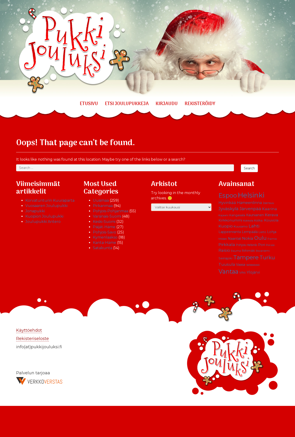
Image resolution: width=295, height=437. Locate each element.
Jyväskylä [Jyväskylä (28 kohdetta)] (228, 208)
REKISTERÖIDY (200, 104)
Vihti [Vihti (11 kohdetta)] (242, 272)
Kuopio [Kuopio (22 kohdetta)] (225, 226)
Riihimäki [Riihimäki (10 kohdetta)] (248, 250)
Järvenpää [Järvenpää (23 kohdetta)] (250, 208)
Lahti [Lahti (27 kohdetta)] (254, 226)
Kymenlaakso (105, 237)
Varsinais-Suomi (107, 216)
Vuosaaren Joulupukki (46, 206)
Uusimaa (101, 200)
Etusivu (89, 104)
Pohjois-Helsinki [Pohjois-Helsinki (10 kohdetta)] (246, 245)
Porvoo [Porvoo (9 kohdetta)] (270, 245)
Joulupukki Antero (43, 221)
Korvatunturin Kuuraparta (49, 200)
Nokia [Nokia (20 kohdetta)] (247, 238)
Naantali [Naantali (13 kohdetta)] (234, 238)
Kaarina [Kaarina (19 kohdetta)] (269, 209)
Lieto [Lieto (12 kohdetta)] (262, 232)
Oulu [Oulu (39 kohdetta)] (260, 238)
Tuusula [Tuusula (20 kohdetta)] (226, 264)
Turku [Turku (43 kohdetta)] (267, 257)
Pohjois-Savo (104, 232)
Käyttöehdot (29, 330)
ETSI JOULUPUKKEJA (127, 104)
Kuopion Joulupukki (44, 216)
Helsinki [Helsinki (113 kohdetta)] (251, 195)
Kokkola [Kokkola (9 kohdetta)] (248, 220)
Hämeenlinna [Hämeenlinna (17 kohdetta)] (249, 203)
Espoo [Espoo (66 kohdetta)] (227, 195)
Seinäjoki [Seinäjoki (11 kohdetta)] (225, 258)
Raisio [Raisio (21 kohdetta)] (224, 250)
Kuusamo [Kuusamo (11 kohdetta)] (241, 226)
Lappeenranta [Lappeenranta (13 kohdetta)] (229, 232)
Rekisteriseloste (32, 338)
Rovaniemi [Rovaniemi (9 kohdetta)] (263, 250)
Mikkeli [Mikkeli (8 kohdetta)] (222, 238)
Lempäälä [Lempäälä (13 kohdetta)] (250, 232)
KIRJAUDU (167, 104)
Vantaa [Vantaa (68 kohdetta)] (228, 271)
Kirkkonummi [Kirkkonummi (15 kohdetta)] (230, 220)
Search (249, 168)
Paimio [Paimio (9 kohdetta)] (272, 238)
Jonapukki (35, 211)
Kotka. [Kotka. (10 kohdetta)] (258, 220)
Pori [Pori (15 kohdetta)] (261, 245)
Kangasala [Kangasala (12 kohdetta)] (237, 215)
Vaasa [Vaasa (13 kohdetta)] (240, 265)
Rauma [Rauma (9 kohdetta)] (236, 250)
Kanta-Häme (104, 242)
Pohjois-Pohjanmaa (110, 211)
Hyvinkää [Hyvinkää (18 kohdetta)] (227, 202)
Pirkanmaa (103, 206)
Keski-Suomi (104, 221)
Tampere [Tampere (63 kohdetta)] (246, 257)
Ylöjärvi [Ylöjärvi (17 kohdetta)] (253, 272)
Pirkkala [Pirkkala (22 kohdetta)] (226, 244)
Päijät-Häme (104, 227)
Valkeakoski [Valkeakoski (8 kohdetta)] (253, 264)
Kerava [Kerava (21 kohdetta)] (271, 214)
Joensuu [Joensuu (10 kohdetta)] (268, 203)
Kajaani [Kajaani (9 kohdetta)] (223, 215)
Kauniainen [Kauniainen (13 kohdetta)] (255, 215)
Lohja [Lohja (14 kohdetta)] (271, 232)
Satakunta (102, 248)
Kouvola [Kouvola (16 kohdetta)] (271, 220)
